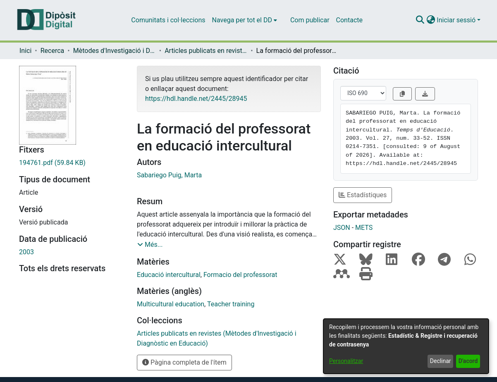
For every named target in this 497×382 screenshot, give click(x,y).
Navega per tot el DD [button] (242, 20)
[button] (420, 20)
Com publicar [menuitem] (310, 20)
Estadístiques (363, 195)
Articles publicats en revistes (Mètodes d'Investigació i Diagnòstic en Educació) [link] (206, 51)
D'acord (468, 361)
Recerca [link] (53, 51)
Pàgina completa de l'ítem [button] (184, 362)
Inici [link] (25, 51)
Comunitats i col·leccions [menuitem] (168, 20)
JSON (341, 228)
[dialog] (406, 346)
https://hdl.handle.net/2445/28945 (196, 99)
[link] (71, 163)
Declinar (440, 361)
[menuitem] (244, 20)
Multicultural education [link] (170, 304)
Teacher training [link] (231, 304)
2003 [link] (26, 252)
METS (364, 228)
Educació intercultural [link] (169, 275)
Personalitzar (346, 361)
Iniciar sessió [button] (457, 20)
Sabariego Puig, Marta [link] (169, 175)
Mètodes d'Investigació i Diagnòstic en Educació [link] (114, 51)
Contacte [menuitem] (349, 20)
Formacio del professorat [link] (240, 275)
